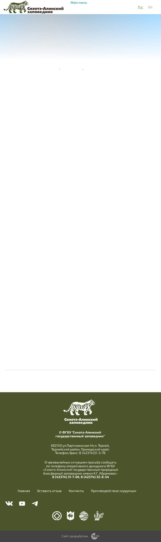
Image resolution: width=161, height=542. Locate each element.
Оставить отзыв (49, 490)
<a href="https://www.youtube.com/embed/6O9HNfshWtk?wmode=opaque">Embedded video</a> (80, 226)
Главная (52, 69)
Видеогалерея (71, 69)
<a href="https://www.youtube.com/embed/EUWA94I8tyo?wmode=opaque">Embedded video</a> (80, 315)
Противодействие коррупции (113, 490)
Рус (140, 7)
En (150, 7)
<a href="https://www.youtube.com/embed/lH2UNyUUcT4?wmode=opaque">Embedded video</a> (80, 137)
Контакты (76, 490)
